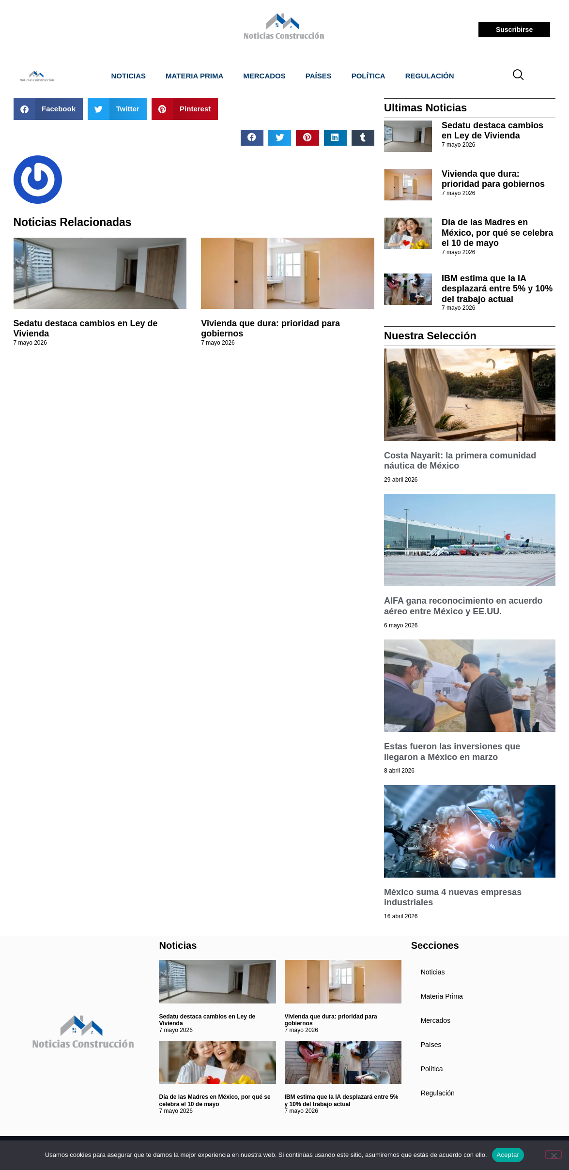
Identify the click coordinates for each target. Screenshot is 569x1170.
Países (319, 76)
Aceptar (508, 1154)
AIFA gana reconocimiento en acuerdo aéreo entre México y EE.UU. (463, 606)
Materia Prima (194, 76)
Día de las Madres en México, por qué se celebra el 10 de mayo (497, 232)
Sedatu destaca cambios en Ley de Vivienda (492, 131)
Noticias (128, 76)
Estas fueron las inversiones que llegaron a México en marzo (452, 752)
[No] (553, 1154)
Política (368, 76)
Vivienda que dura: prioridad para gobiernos (493, 179)
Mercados (264, 76)
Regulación (429, 76)
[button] (48, 109)
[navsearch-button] (518, 76)
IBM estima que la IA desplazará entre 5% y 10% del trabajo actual (497, 289)
